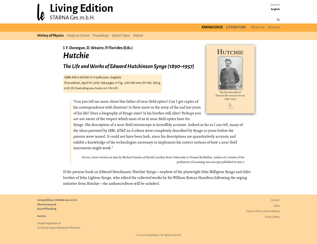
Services (274, 27)
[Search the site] (278, 20)
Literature (236, 27)
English (275, 9)
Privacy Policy (272, 217)
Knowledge (212, 27)
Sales (277, 205)
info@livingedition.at (49, 223)
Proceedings (101, 36)
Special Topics (121, 36)
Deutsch (275, 4)
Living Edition (81, 9)
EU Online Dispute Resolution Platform (58, 227)
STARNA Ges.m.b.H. (72, 18)
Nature (138, 36)
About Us (258, 27)
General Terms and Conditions (263, 211)
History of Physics (50, 36)
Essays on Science (78, 36)
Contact (275, 200)
